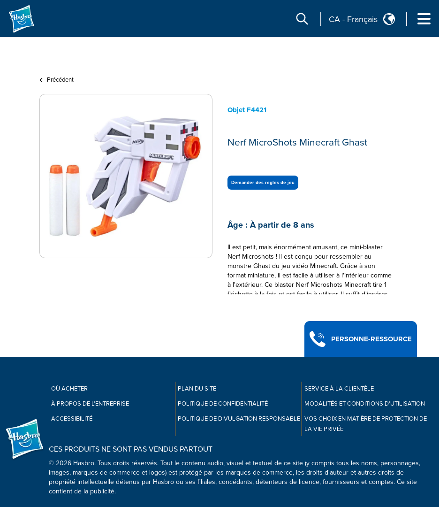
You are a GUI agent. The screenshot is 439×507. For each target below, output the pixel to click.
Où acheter (69, 388)
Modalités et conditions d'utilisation (364, 403)
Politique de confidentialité (223, 403)
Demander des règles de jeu (263, 182)
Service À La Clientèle (339, 388)
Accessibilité (71, 418)
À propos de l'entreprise (90, 403)
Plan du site (197, 388)
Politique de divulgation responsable (239, 418)
